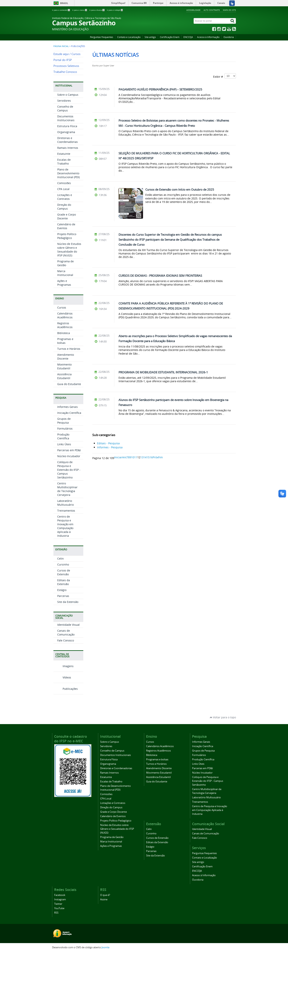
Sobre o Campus (67, 129)
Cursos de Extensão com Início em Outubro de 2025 (179, 189)
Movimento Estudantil (64, 400)
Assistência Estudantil (64, 410)
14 (144, 457)
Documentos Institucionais (65, 152)
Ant (124, 457)
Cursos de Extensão (63, 606)
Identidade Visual (68, 659)
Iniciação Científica (69, 447)
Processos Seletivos (66, 100)
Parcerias (63, 630)
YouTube (59, 942)
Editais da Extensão (63, 616)
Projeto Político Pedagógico (66, 270)
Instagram (60, 933)
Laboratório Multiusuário (65, 537)
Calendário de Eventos (66, 260)
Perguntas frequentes (101, 37)
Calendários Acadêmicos (65, 349)
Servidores (64, 135)
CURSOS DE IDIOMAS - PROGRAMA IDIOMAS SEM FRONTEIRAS (160, 275)
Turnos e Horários (68, 383)
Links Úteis (64, 478)
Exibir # (224, 76)
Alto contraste (212, 10)
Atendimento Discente (65, 391)
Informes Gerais (67, 441)
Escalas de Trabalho (64, 196)
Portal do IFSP (62, 94)
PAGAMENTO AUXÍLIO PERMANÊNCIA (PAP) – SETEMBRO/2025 (160, 89)
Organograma (66, 166)
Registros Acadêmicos (65, 359)
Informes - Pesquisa (110, 447)
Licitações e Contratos (64, 231)
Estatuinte (63, 188)
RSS (56, 946)
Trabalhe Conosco (65, 106)
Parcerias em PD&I (69, 484)
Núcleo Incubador (68, 490)
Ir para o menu (80, 10)
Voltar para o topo (223, 751)
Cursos (61, 342)
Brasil (64, 3)
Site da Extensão (67, 636)
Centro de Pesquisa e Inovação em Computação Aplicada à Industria (65, 560)
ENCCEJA (188, 37)
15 (148, 457)
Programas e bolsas (65, 375)
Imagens (63, 700)
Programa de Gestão (65, 297)
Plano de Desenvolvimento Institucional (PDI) (68, 207)
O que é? (105, 929)
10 (132, 457)
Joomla (105, 981)
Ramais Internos (67, 182)
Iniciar (118, 457)
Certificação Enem (169, 37)
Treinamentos (66, 545)
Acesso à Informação (208, 37)
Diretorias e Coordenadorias (67, 174)
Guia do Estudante (69, 418)
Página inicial (61, 46)
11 (135, 457)
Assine (103, 933)
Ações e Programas (64, 317)
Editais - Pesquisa (108, 443)
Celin (60, 593)
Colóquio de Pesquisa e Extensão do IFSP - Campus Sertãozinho (68, 504)
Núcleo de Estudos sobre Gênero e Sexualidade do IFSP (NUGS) (69, 283)
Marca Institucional (65, 307)
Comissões (64, 217)
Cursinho (63, 599)
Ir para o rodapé (115, 10)
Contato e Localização (129, 37)
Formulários (65, 463)
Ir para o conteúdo (61, 10)
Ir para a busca (97, 10)
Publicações (65, 723)
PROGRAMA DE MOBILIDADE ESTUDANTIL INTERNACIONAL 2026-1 (163, 372)
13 (141, 457)
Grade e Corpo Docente (66, 250)
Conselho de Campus (65, 143)
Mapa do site (229, 10)
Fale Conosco (65, 675)
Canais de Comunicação (65, 667)
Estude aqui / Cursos (66, 88)
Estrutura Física (67, 160)
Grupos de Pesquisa (64, 455)
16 (151, 457)
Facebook (59, 929)
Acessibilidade (193, 10)
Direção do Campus (64, 241)
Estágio (61, 624)
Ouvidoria (228, 37)
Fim (160, 457)
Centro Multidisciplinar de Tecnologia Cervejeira (67, 523)
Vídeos (62, 712)
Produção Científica (63, 470)
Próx (155, 457)
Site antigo (150, 37)
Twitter (58, 938)
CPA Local (63, 223)
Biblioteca (63, 367)
